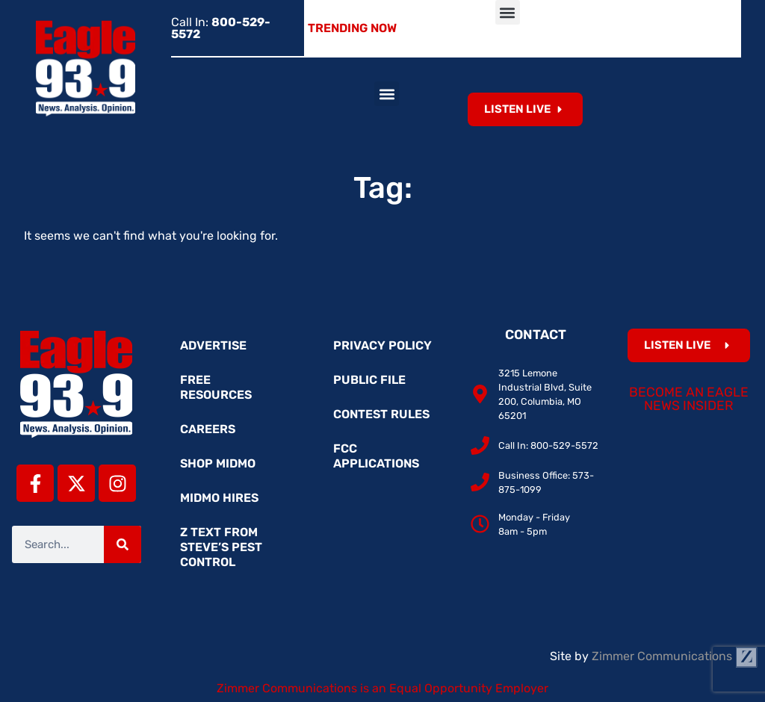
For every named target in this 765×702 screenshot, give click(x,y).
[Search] (122, 544)
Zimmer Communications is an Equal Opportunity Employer (382, 688)
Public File (369, 380)
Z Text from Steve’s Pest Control (221, 547)
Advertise (213, 345)
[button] (507, 12)
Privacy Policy (382, 345)
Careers (207, 429)
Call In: (220, 28)
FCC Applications (376, 455)
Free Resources (216, 387)
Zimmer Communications (675, 656)
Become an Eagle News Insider (689, 399)
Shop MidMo (217, 463)
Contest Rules (381, 414)
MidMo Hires (219, 498)
